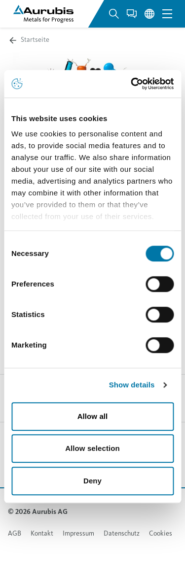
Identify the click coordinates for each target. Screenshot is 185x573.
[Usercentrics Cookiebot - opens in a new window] (132, 83)
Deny (92, 481)
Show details (132, 385)
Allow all (92, 416)
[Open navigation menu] (167, 14)
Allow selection (92, 448)
